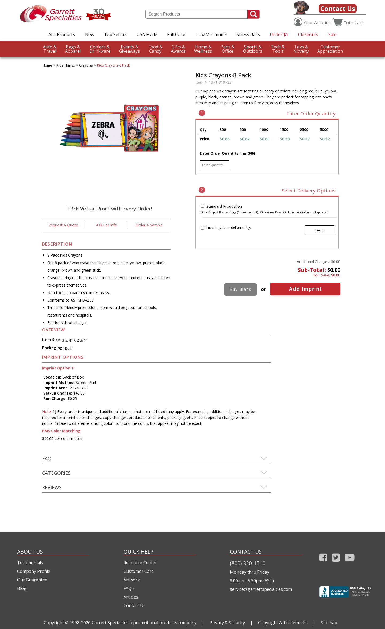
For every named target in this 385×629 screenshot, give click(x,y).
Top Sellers (115, 34)
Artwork (132, 580)
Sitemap (329, 623)
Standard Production (224, 206)
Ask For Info (106, 224)
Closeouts (308, 34)
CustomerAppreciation (330, 49)
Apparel (73, 49)
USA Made (147, 34)
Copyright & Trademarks (283, 623)
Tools (278, 49)
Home (47, 65)
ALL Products (61, 34)
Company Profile (33, 571)
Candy (155, 49)
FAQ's (129, 588)
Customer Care (139, 571)
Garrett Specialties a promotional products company (144, 623)
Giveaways (129, 49)
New (89, 34)
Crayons (86, 65)
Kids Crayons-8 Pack (113, 65)
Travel (49, 49)
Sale (332, 34)
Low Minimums (211, 34)
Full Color (176, 34)
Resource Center (140, 563)
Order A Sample (149, 224)
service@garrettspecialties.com (261, 589)
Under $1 (279, 34)
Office (227, 49)
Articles (131, 597)
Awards (178, 49)
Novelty (301, 49)
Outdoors (252, 49)
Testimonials (30, 563)
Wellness (203, 49)
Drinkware (99, 49)
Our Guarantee (32, 580)
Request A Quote (63, 224)
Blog (21, 588)
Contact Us (337, 8)
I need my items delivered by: (228, 227)
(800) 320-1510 (247, 563)
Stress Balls (248, 34)
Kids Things (65, 65)
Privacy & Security (227, 623)
